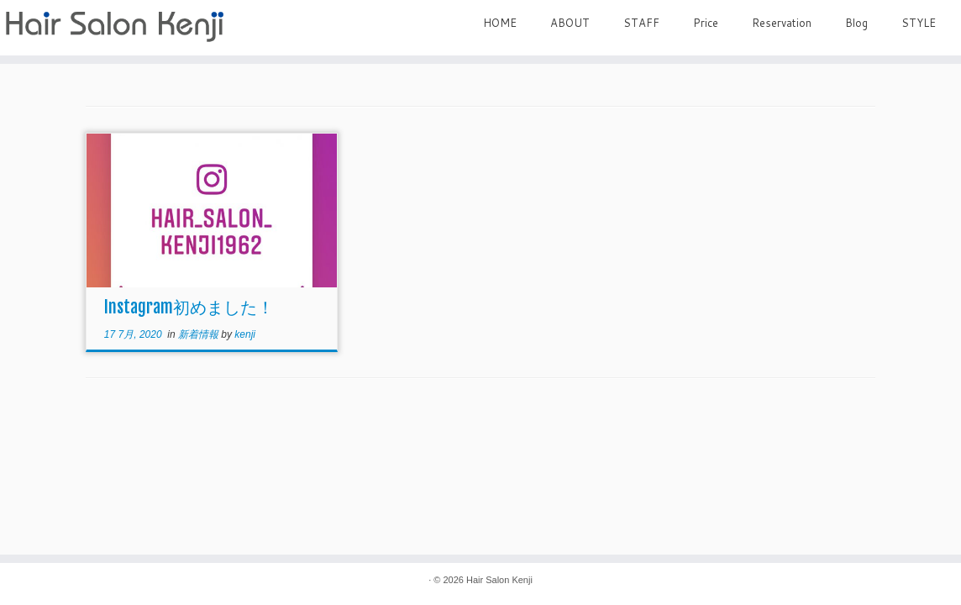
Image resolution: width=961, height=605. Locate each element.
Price (705, 22)
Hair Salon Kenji (499, 580)
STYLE (918, 22)
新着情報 (199, 334)
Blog (856, 22)
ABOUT (570, 22)
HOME (500, 22)
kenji (244, 334)
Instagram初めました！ (189, 307)
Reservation (781, 22)
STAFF (641, 22)
